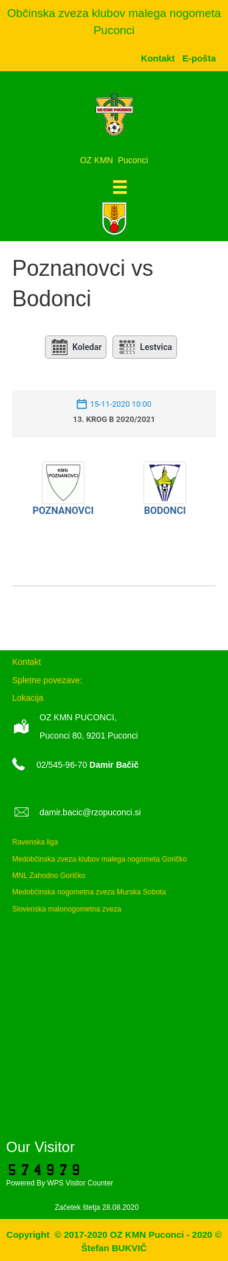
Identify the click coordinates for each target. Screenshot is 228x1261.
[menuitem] (199, 58)
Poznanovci (63, 510)
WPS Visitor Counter (80, 1183)
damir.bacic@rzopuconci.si (90, 812)
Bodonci (165, 510)
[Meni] (119, 187)
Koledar (76, 347)
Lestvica (144, 347)
